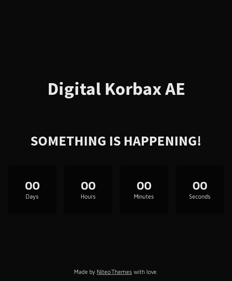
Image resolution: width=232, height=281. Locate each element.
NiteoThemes (114, 272)
